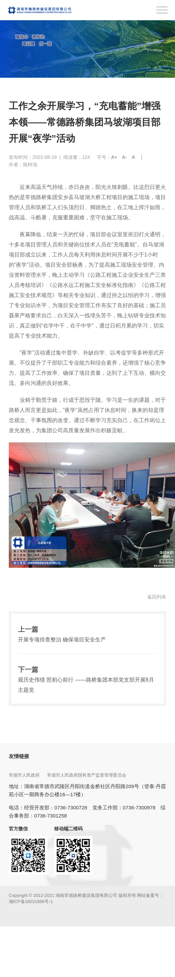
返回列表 (156, 597)
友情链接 (19, 756)
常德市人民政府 (25, 775)
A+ (114, 157)
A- (124, 157)
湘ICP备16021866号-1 (31, 901)
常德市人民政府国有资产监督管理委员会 (87, 775)
